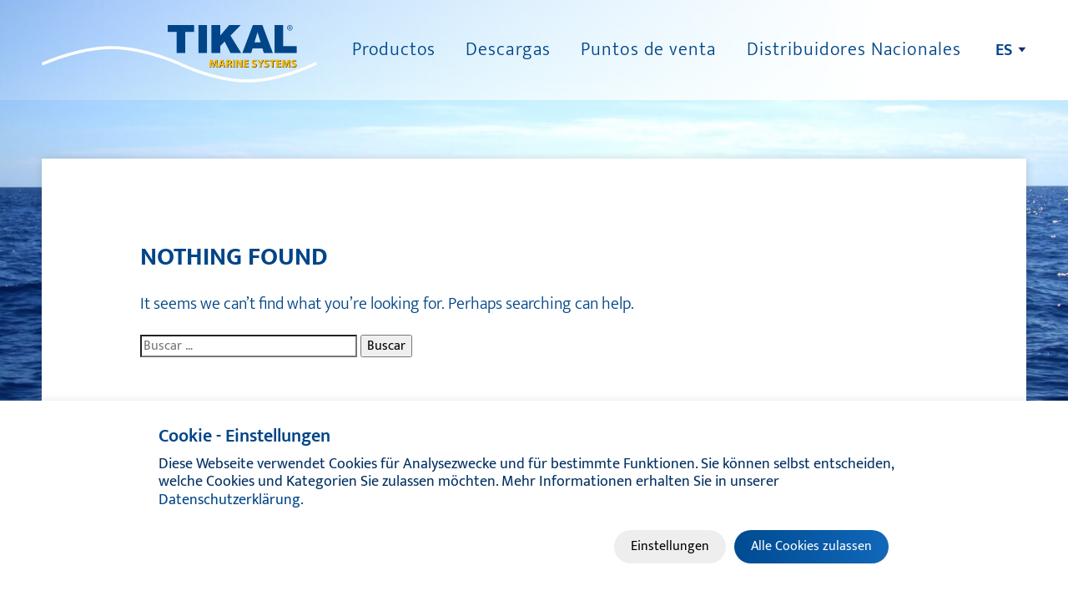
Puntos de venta (649, 49)
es (1004, 50)
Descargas (508, 49)
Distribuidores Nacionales (854, 49)
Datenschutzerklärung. (231, 500)
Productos (394, 49)
